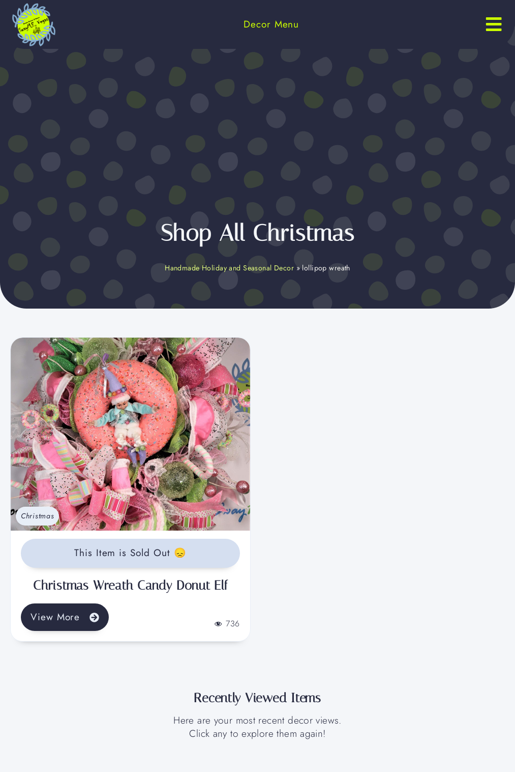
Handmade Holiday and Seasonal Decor (229, 268)
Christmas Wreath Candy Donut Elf (130, 585)
